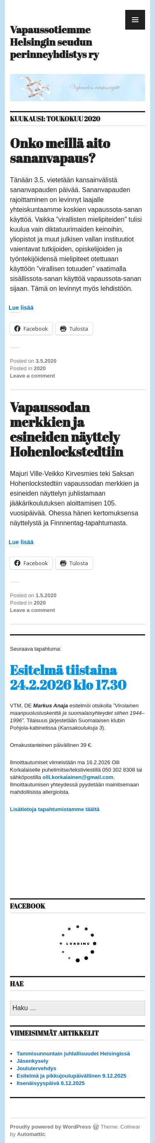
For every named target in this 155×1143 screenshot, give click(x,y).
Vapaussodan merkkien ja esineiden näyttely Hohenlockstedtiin (66, 429)
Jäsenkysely (32, 1061)
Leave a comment (32, 376)
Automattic (31, 1134)
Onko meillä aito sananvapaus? (60, 150)
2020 (40, 368)
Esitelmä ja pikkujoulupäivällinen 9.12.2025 (71, 1076)
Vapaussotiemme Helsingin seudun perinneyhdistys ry (54, 42)
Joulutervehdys (36, 1068)
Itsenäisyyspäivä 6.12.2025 (51, 1083)
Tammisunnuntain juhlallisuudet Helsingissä (73, 1053)
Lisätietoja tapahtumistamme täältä (55, 809)
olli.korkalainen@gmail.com (78, 777)
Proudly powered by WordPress (50, 1127)
